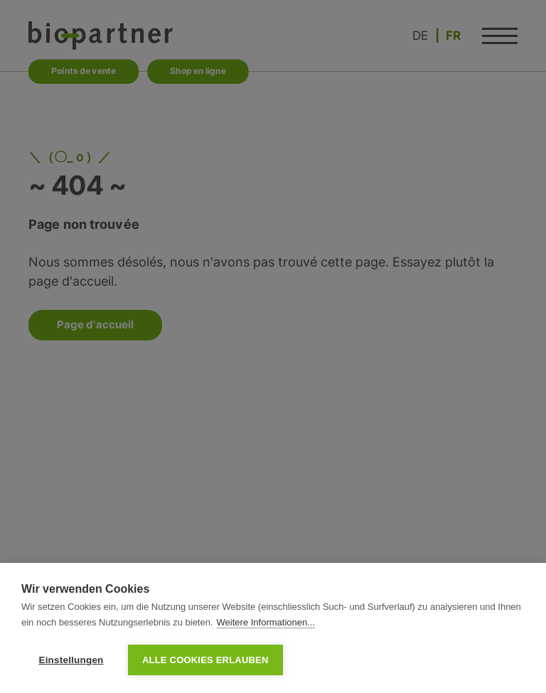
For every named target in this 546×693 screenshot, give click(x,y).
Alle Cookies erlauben (205, 660)
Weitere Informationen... (266, 622)
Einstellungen (70, 660)
